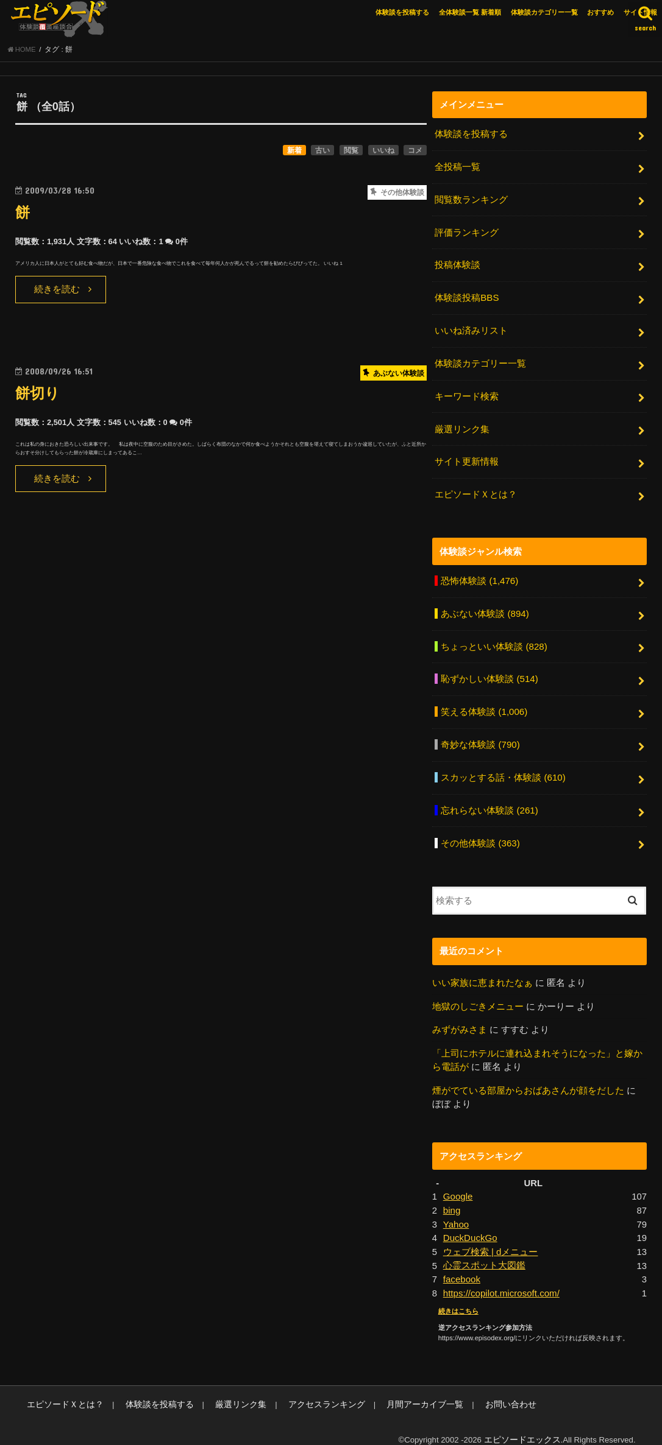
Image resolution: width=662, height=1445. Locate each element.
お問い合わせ (478, 1390)
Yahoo (456, 1212)
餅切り (38, 395)
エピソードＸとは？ (476, 489)
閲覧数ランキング (471, 200)
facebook (461, 1266)
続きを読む (57, 291)
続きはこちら (458, 1297)
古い (322, 151)
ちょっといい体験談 (494, 640)
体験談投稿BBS (467, 296)
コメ (415, 151)
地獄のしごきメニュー (478, 995)
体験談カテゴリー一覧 (544, 12)
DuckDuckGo (469, 1226)
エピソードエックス (525, 1425)
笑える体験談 (484, 704)
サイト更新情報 (467, 458)
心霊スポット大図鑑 (484, 1252)
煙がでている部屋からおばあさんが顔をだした (528, 1079)
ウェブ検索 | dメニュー (490, 1239)
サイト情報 (640, 12)
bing (451, 1198)
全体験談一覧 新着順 (470, 12)
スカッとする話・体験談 (503, 769)
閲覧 (351, 151)
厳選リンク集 (462, 426)
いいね (383, 151)
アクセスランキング (306, 1390)
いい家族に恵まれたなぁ (482, 972)
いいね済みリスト (471, 329)
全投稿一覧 (457, 168)
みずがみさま (459, 1019)
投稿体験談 (457, 264)
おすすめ (600, 12)
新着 (294, 151)
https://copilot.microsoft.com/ (500, 1280)
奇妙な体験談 (480, 737)
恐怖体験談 (479, 575)
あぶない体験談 (485, 608)
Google (457, 1185)
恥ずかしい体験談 (489, 672)
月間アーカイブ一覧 (398, 1390)
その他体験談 (480, 833)
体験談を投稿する (402, 12)
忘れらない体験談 (489, 801)
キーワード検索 (467, 393)
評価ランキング (467, 232)
